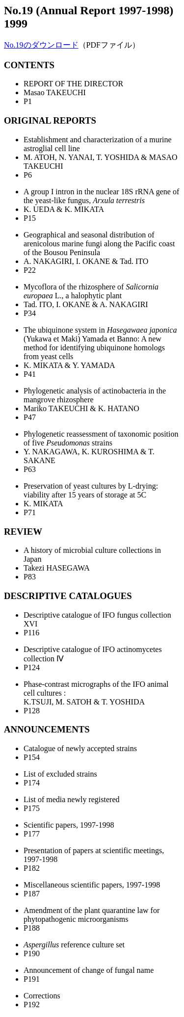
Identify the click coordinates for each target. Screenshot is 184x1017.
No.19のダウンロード (41, 45)
